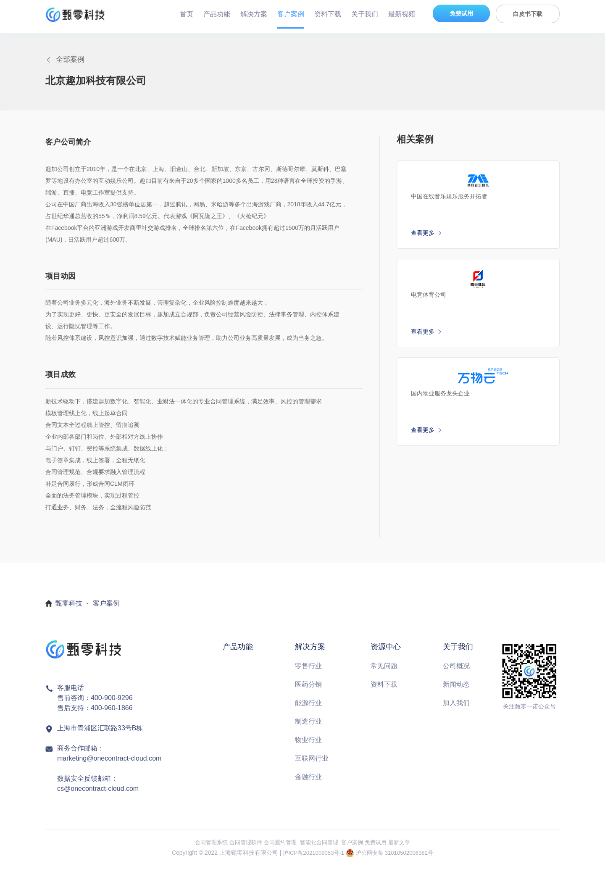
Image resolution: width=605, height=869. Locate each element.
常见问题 (384, 669)
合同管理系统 (204, 846)
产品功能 (216, 14)
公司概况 (456, 669)
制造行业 (308, 725)
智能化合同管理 (320, 846)
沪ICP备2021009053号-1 (311, 856)
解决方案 (253, 14)
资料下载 (327, 14)
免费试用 (461, 13)
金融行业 (308, 780)
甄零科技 (68, 606)
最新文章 (406, 846)
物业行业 (308, 743)
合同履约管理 (278, 846)
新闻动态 (456, 688)
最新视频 (401, 14)
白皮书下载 (527, 14)
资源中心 (386, 650)
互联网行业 (312, 762)
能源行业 (308, 706)
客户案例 (290, 14)
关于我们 (364, 14)
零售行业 (308, 669)
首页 (186, 14)
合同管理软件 (241, 846)
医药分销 (308, 688)
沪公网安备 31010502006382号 (396, 856)
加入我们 (456, 706)
